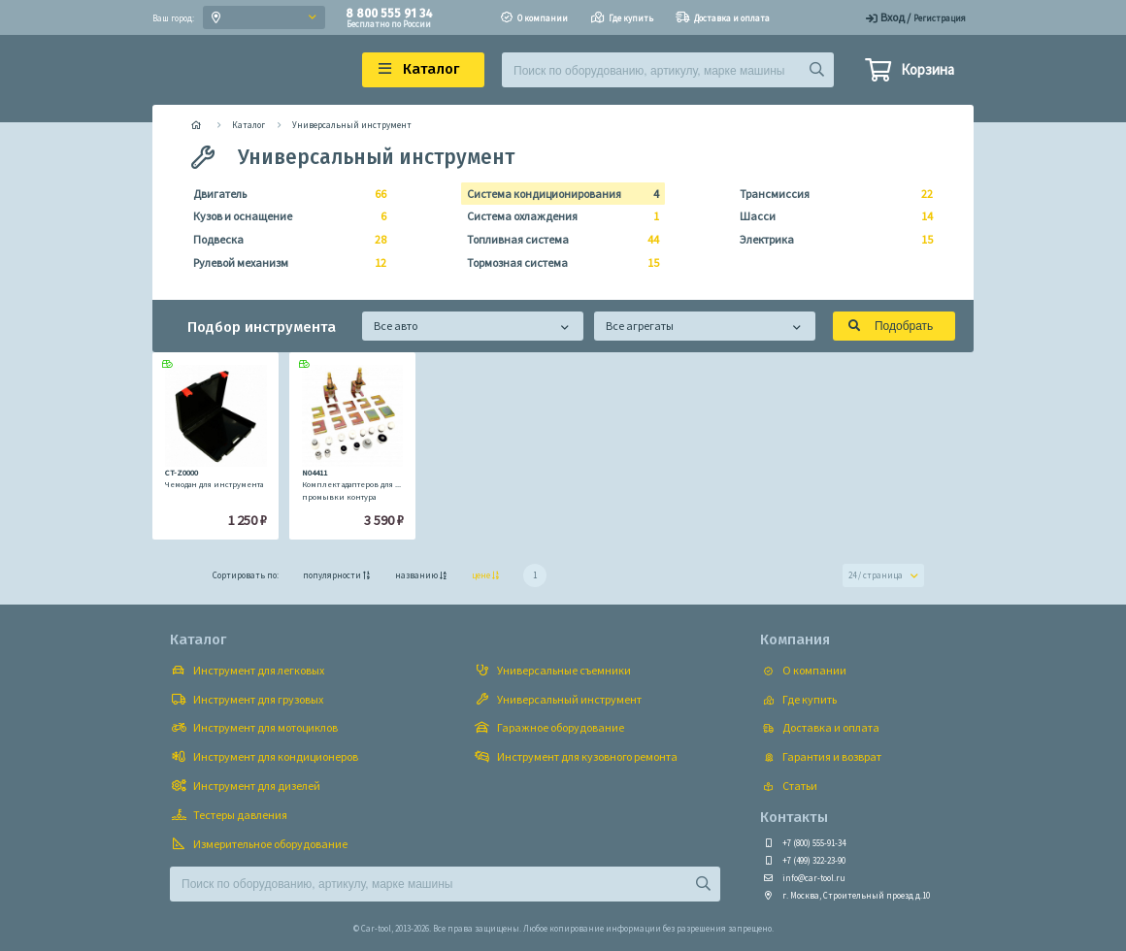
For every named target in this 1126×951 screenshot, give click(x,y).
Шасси (830, 216)
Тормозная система (557, 263)
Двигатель (284, 194)
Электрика (830, 239)
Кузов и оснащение (284, 216)
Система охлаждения (557, 216)
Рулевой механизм (284, 263)
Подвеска (284, 239)
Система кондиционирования (557, 194)
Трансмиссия (830, 194)
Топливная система (557, 239)
